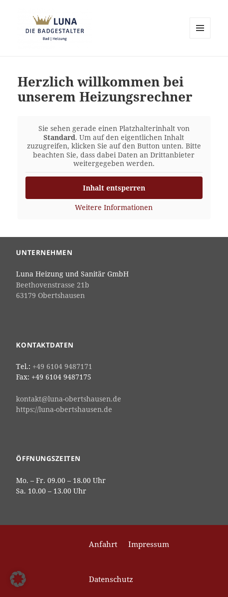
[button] (18, 579)
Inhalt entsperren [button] (114, 187)
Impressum (148, 544)
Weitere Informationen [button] (114, 207)
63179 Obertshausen (50, 295)
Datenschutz (111, 579)
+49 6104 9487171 (62, 366)
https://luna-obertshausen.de (64, 409)
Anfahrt (103, 544)
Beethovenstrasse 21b (52, 285)
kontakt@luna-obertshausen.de (68, 399)
